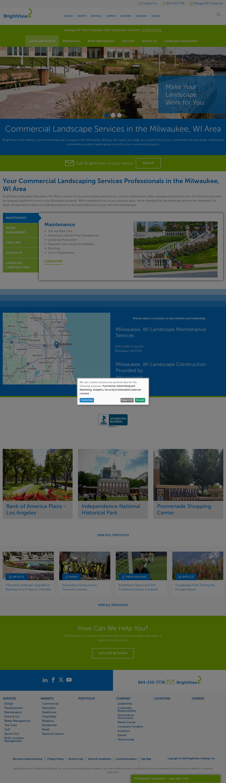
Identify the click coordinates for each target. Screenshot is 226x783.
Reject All (127, 400)
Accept (140, 400)
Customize (87, 400)
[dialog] (113, 391)
